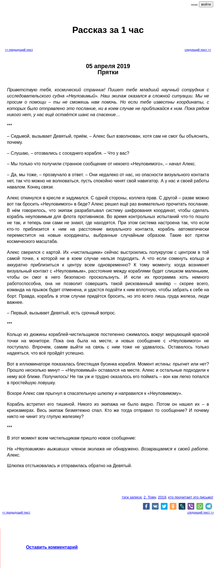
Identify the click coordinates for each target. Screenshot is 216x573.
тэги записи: (132, 497)
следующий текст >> (198, 49)
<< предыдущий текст (19, 49)
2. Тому (150, 497)
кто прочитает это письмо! (190, 497)
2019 (162, 497)
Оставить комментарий (52, 547)
